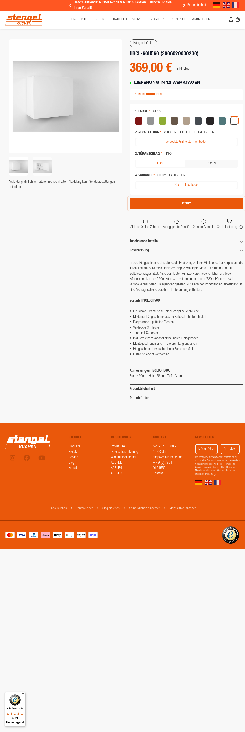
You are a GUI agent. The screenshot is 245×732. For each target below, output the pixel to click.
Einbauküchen (58, 509)
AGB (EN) (117, 468)
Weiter (186, 203)
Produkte (74, 447)
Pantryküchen (84, 509)
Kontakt (178, 20)
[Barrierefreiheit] (194, 5)
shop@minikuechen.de (167, 457)
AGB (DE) (117, 463)
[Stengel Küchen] (34, 19)
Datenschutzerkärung (124, 452)
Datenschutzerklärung (205, 474)
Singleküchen (111, 509)
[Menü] (22, 694)
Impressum (118, 447)
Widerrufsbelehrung (123, 457)
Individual (158, 20)
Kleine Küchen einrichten (144, 509)
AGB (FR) (116, 474)
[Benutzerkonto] (231, 20)
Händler (120, 20)
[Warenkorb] (238, 20)
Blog (71, 463)
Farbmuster (200, 20)
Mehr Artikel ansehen (182, 509)
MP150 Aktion (109, 2)
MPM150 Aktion (134, 2)
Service (138, 20)
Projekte (100, 20)
